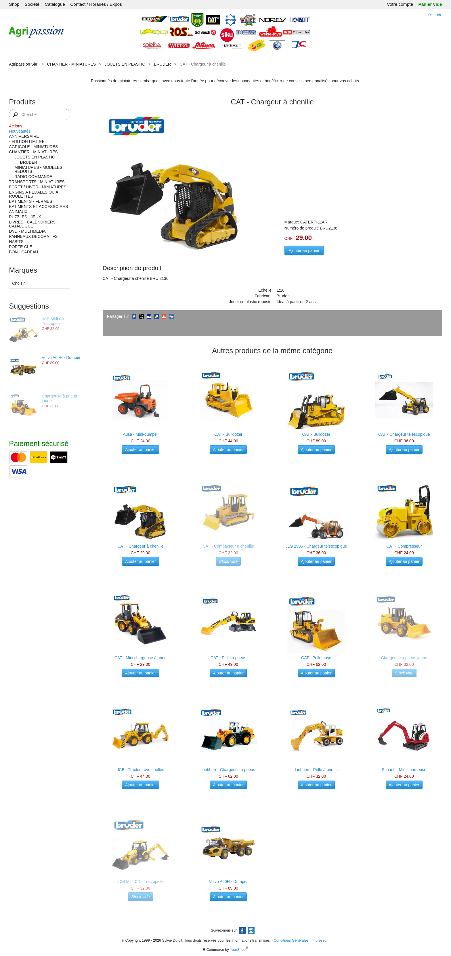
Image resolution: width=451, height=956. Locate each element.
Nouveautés (19, 131)
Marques (23, 270)
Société (32, 4)
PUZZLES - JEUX (25, 217)
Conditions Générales (291, 940)
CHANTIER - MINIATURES (71, 64)
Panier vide (430, 4)
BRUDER (162, 64)
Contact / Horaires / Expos (96, 4)
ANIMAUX (18, 212)
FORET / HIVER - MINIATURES (37, 187)
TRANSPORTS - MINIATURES (36, 182)
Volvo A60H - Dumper (61, 357)
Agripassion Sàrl (23, 64)
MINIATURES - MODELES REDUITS (38, 169)
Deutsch (434, 15)
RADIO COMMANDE (33, 177)
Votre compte (400, 4)
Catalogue (55, 4)
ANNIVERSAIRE (24, 136)
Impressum (320, 940)
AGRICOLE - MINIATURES (33, 147)
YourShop (238, 950)
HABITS (16, 242)
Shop (14, 4)
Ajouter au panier (304, 250)
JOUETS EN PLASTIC (125, 64)
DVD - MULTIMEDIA (27, 231)
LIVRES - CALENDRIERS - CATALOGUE (33, 224)
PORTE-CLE (20, 247)
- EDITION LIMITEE (27, 141)
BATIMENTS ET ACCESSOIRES (38, 206)
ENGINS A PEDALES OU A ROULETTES (33, 194)
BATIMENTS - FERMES (30, 201)
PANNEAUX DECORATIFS (33, 236)
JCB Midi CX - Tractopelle (54, 321)
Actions (15, 126)
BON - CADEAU (23, 252)
